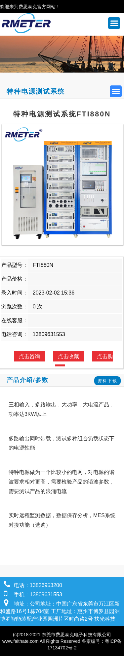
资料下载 (107, 380)
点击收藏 (68, 356)
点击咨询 (29, 356)
